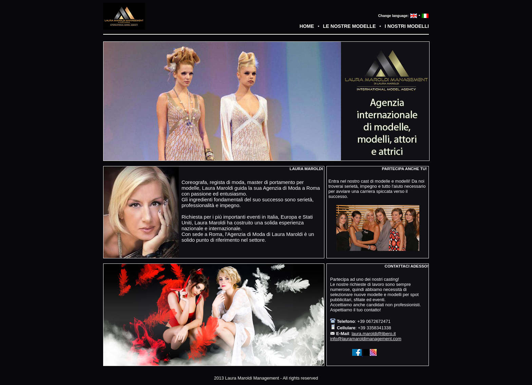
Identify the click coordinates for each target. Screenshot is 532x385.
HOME (307, 26)
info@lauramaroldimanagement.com (365, 338)
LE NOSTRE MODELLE (349, 26)
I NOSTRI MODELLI (407, 26)
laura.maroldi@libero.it (374, 333)
